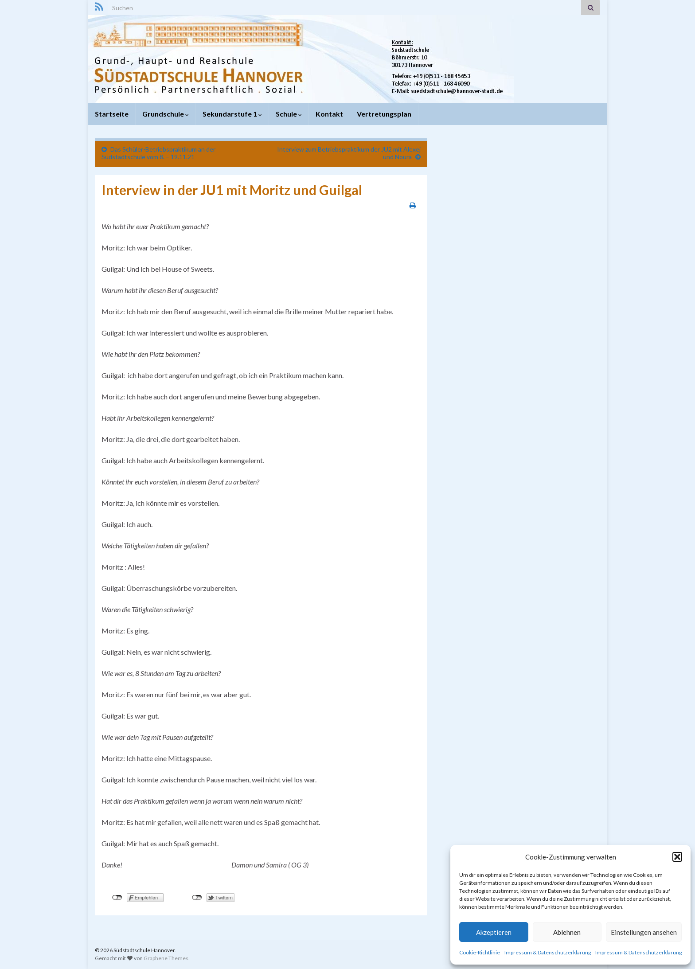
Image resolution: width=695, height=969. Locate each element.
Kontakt (329, 113)
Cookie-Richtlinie (479, 952)
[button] (677, 856)
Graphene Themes (166, 958)
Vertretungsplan (384, 113)
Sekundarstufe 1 (232, 113)
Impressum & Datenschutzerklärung (547, 952)
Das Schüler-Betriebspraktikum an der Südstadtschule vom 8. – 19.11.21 (158, 152)
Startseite (112, 113)
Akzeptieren (493, 932)
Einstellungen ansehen (644, 932)
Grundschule (165, 113)
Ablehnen (567, 932)
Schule (289, 113)
